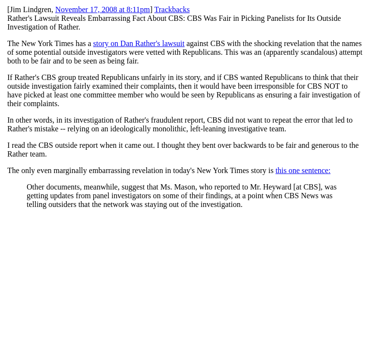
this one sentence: (303, 170)
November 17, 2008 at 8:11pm (102, 9)
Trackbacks (172, 9)
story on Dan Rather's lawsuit (139, 43)
